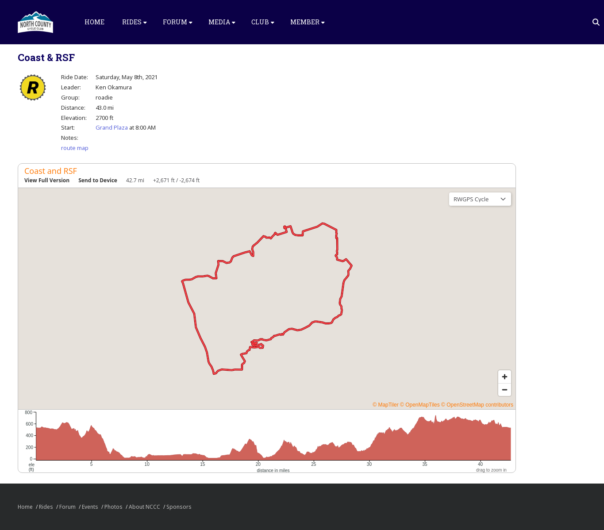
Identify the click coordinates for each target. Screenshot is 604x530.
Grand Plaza (112, 127)
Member (307, 22)
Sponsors (179, 507)
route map (74, 148)
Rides (134, 22)
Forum (177, 22)
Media (221, 22)
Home (94, 22)
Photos (113, 507)
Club (262, 22)
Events (90, 507)
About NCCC (144, 507)
